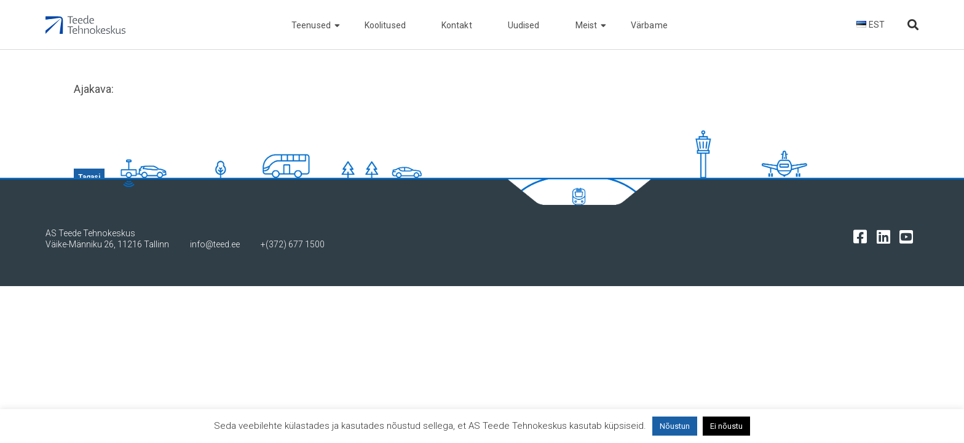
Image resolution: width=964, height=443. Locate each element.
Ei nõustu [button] (726, 426)
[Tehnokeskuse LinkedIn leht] (886, 236)
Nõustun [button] (675, 426)
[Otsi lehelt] (913, 25)
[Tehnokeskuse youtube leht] (909, 236)
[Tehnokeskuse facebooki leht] (862, 236)
